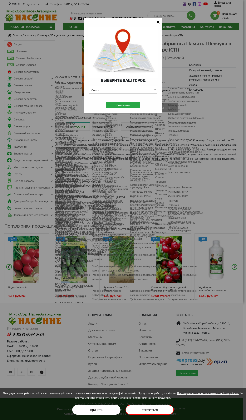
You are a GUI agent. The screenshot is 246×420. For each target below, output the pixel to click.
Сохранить (123, 105)
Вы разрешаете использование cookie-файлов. (208, 393)
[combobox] (123, 90)
